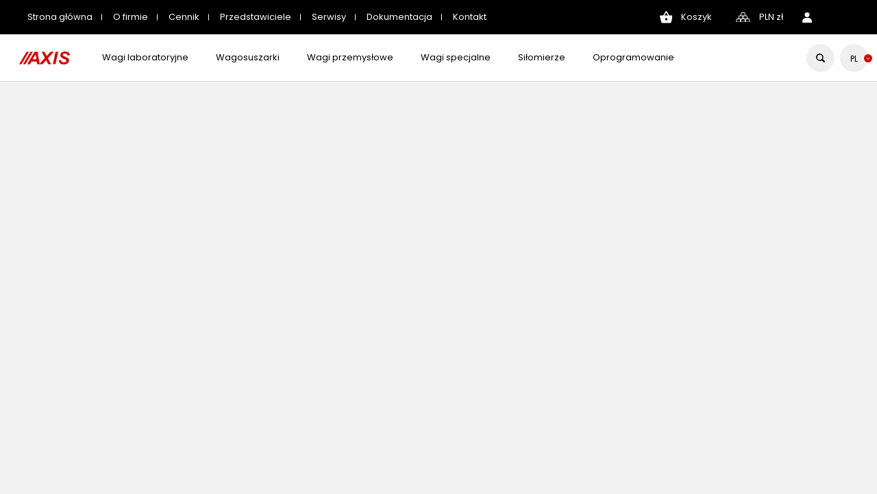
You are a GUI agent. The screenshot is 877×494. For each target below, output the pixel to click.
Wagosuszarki (248, 57)
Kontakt (469, 16)
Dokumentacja (399, 16)
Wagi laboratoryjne (145, 57)
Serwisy (329, 16)
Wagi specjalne (456, 57)
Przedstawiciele (255, 16)
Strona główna (59, 16)
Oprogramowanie (633, 57)
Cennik (184, 16)
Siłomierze (541, 57)
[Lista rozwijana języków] (854, 59)
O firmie (130, 16)
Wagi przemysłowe (350, 57)
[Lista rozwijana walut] (771, 17)
